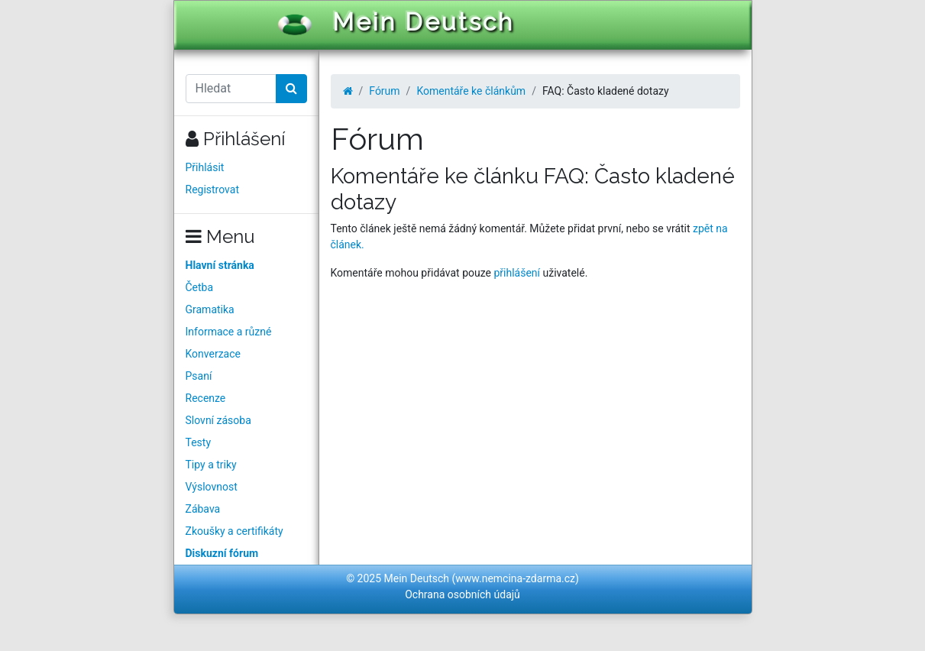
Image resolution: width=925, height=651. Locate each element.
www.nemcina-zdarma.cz (515, 578)
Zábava (203, 509)
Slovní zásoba (218, 420)
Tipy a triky (211, 464)
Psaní (199, 376)
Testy (199, 442)
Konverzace (213, 354)
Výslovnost (212, 487)
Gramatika (210, 309)
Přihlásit (205, 167)
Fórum (384, 91)
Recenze (206, 398)
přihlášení (516, 273)
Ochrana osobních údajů (462, 594)
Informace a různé (229, 332)
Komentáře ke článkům (471, 91)
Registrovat (213, 189)
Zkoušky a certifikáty (234, 531)
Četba (200, 287)
